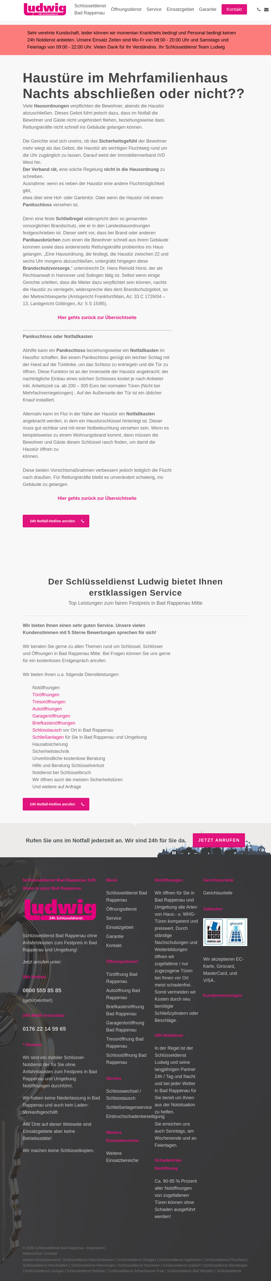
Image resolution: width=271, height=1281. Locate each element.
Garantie (115, 936)
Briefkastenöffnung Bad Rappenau (125, 1010)
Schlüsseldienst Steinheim (138, 1265)
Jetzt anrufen (219, 840)
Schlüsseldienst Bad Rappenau (126, 896)
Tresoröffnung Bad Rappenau (125, 1043)
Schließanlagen (48, 737)
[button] (56, 521)
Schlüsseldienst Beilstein (86, 1271)
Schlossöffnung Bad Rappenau (126, 1059)
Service (113, 918)
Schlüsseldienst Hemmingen (93, 1265)
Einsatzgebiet (119, 927)
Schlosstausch (47, 730)
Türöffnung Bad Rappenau (122, 978)
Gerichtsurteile (217, 892)
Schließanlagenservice (128, 1107)
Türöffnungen (45, 694)
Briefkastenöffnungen (53, 723)
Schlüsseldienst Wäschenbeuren (88, 1260)
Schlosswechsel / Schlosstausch (123, 1095)
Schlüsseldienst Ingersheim (180, 1260)
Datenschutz (32, 1253)
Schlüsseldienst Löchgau (44, 1271)
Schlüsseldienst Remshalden (45, 1265)
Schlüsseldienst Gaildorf (181, 1265)
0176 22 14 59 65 (44, 1029)
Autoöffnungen (47, 708)
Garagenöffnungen (51, 715)
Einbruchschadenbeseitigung (128, 1116)
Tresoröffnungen (48, 701)
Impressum (95, 1248)
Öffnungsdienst (121, 909)
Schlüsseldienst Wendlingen (225, 1265)
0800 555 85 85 (42, 990)
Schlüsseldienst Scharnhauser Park (136, 1271)
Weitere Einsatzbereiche (122, 1157)
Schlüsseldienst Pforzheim (225, 1260)
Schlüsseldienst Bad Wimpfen (190, 1271)
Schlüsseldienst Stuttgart (136, 1260)
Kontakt (114, 945)
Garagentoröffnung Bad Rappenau (125, 1026)
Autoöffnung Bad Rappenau (123, 994)
